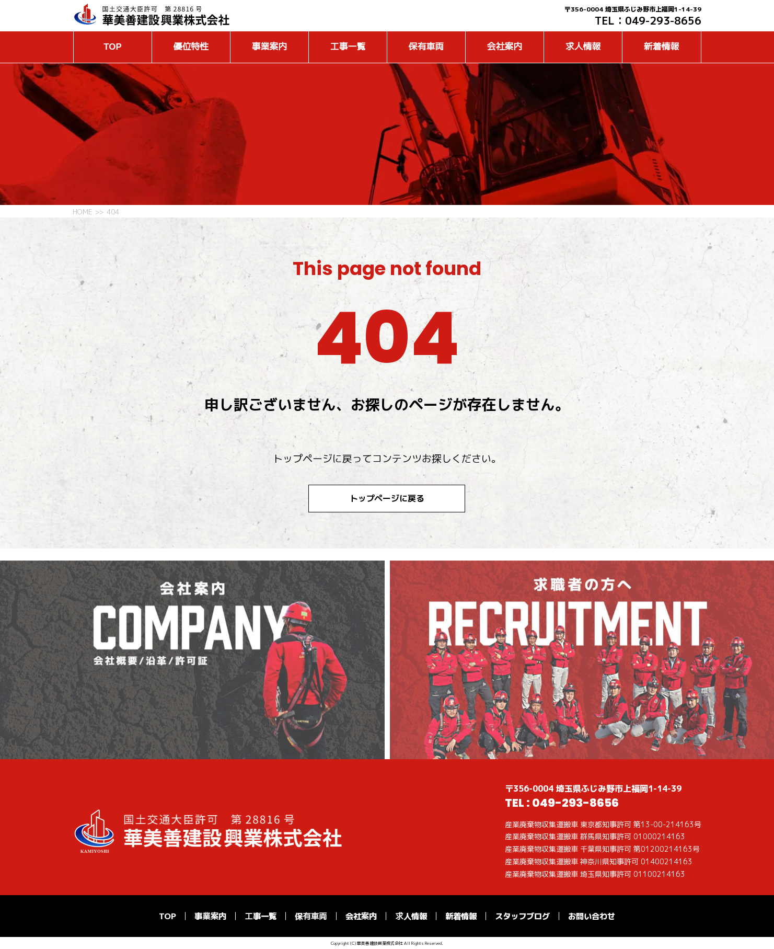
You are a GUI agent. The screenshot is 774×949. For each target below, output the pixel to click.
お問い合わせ (591, 916)
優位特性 (191, 47)
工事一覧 (347, 47)
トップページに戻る (387, 498)
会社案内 (504, 47)
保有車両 (426, 47)
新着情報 (661, 47)
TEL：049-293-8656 (648, 20)
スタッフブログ (522, 916)
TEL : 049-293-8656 (562, 803)
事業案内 (269, 47)
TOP (112, 47)
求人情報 (582, 47)
